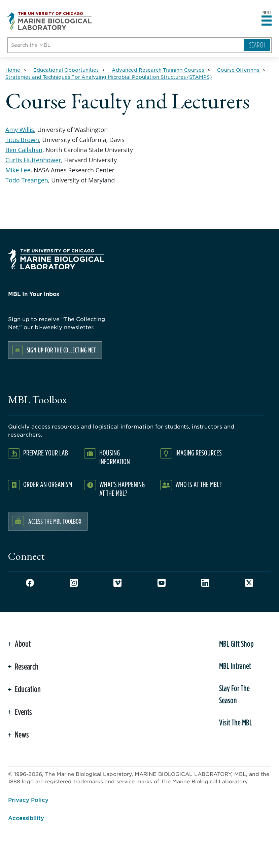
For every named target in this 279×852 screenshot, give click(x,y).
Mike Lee (18, 170)
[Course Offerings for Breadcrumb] (238, 70)
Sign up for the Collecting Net (61, 350)
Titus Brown (22, 140)
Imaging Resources (198, 452)
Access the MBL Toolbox (54, 521)
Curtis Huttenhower (33, 160)
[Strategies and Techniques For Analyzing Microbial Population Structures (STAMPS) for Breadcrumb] (108, 77)
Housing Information (114, 457)
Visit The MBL (235, 722)
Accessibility (26, 817)
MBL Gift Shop (236, 644)
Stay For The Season (234, 694)
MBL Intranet (235, 666)
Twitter (249, 583)
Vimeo (117, 583)
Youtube (162, 583)
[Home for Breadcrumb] (13, 70)
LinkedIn (205, 583)
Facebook (30, 583)
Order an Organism (47, 484)
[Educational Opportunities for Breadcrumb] (66, 70)
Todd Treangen (26, 180)
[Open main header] (266, 20)
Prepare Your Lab (45, 452)
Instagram (74, 583)
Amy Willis (19, 130)
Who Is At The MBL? (198, 484)
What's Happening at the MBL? (122, 488)
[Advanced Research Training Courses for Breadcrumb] (158, 70)
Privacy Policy (28, 799)
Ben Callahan (23, 150)
